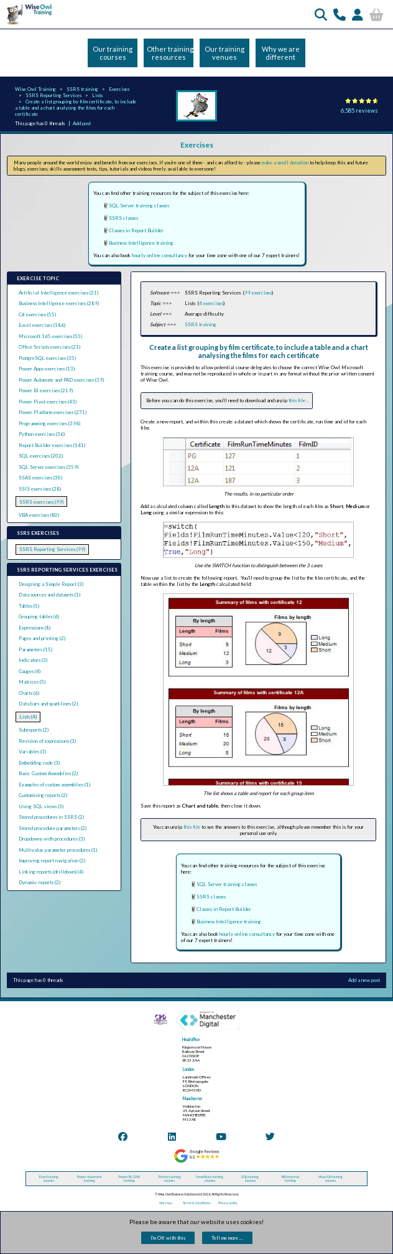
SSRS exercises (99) (41, 502)
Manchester (192, 1098)
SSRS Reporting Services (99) (52, 549)
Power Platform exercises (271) (52, 412)
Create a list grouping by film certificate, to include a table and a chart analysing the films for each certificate (75, 107)
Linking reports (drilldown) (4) (51, 872)
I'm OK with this (167, 1238)
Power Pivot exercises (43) (47, 401)
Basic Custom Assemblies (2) (48, 773)
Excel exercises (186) (42, 325)
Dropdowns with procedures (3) (52, 839)
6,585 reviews (359, 110)
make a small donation (285, 162)
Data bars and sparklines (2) (48, 703)
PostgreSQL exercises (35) (47, 358)
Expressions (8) (34, 628)
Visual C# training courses (330, 1178)
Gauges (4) (29, 671)
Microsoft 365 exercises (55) (50, 336)
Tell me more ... (227, 1238)
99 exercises (258, 293)
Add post (82, 123)
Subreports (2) (34, 730)
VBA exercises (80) (39, 515)
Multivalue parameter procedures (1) (58, 850)
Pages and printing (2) (42, 638)
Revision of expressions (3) (47, 741)
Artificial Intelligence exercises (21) (58, 293)
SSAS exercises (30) (40, 477)
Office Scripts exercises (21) (49, 347)
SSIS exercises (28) (40, 489)
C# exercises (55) (37, 314)
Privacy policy (228, 1203)
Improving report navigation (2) (52, 860)
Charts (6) (29, 693)
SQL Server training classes (139, 205)
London (188, 1069)
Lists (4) (28, 717)
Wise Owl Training (35, 89)
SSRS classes (123, 218)
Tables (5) (29, 606)
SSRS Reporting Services (53, 95)
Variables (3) (32, 751)
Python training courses (170, 1178)
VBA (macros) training (290, 1178)
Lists (97, 95)
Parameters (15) (35, 649)
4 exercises (211, 303)
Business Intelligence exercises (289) (59, 303)
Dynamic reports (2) (39, 882)
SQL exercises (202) (41, 456)
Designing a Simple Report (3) (51, 584)
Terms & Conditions (196, 1203)
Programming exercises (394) (49, 423)
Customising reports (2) (43, 795)
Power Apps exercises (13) (47, 368)
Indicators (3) (33, 660)
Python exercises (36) (42, 434)
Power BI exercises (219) (46, 390)
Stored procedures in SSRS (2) (51, 817)
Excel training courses (48, 1178)
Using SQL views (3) (41, 806)
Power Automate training (89, 1178)
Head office (191, 1039)
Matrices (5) (32, 682)
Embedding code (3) (39, 763)
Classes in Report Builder (136, 230)
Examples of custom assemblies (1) (54, 784)
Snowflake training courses (209, 1178)
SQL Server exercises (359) (48, 467)
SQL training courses (250, 1178)
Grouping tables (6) (39, 616)
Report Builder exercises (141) (52, 445)
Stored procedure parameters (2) (52, 828)
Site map (165, 1203)
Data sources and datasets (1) (49, 595)
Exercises (119, 89)
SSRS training (82, 89)
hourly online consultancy (159, 255)
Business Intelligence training (141, 243)
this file (298, 400)
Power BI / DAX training (129, 1178)
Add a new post (364, 980)
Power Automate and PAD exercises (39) (61, 380)
